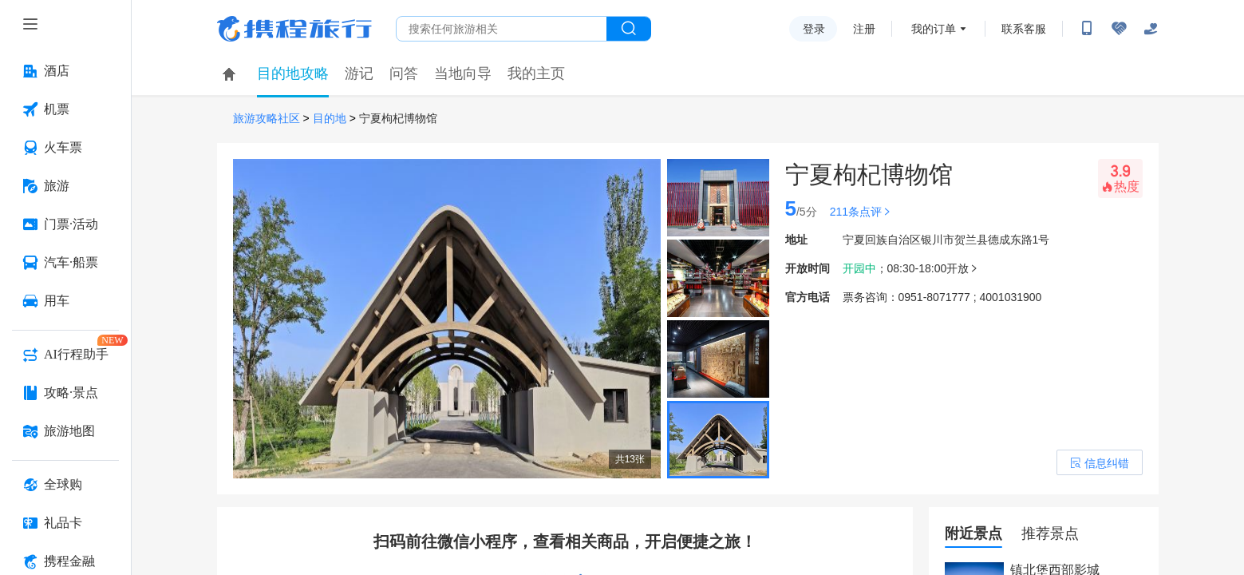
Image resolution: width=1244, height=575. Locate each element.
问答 (403, 73)
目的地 (329, 119)
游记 (359, 73)
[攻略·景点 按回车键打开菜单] (65, 393)
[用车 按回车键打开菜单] (65, 301)
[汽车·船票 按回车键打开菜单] (65, 263)
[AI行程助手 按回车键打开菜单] (65, 354)
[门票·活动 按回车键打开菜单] (65, 224)
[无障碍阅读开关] (1119, 29)
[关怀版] (1151, 29)
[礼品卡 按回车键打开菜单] (65, 523)
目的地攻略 (293, 73)
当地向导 (463, 73)
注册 (864, 28)
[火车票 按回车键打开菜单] (65, 148)
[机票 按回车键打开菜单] (65, 109)
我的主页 (536, 73)
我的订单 (933, 28)
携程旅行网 (294, 29)
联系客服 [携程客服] (1023, 28)
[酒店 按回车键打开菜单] (65, 71)
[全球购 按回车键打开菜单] (65, 485)
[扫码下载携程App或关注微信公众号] (1087, 29)
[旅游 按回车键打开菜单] (65, 186)
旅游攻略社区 (266, 119)
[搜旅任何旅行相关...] (501, 29)
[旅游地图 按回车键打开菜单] (65, 431)
